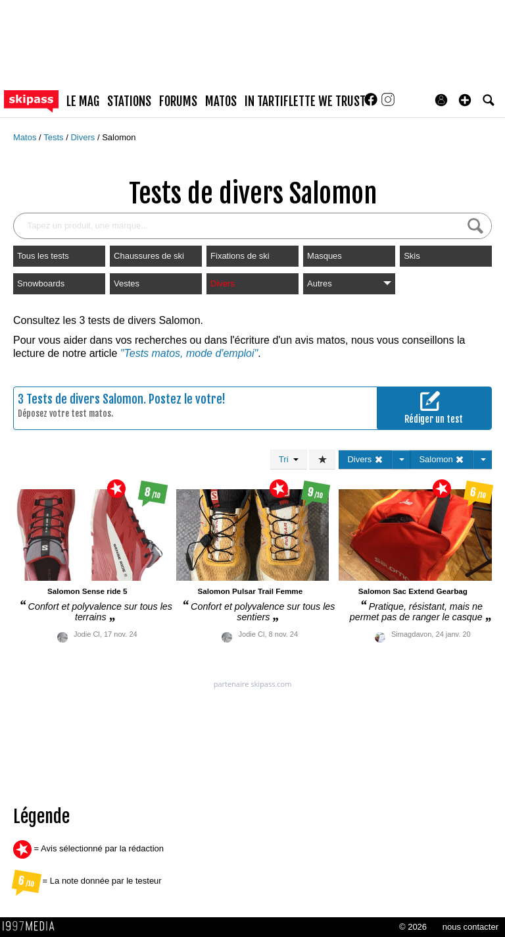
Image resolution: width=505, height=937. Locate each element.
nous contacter (470, 927)
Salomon (118, 137)
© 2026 (413, 927)
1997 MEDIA (32, 926)
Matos (26, 137)
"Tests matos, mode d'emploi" (189, 353)
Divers (83, 137)
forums (178, 101)
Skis (412, 256)
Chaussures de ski (149, 256)
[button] (465, 100)
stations (129, 101)
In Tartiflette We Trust (305, 101)
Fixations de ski (240, 256)
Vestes (126, 283)
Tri (289, 459)
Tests (54, 137)
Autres (349, 283)
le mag (82, 101)
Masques (324, 256)
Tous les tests (43, 256)
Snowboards (40, 283)
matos (221, 101)
